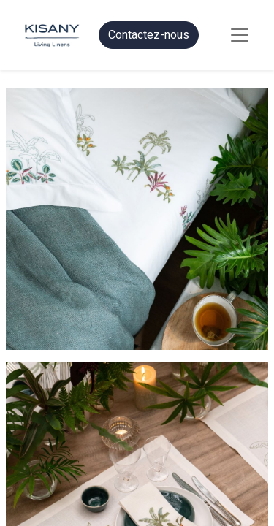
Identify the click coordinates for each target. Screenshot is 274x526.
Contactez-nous (148, 35)
